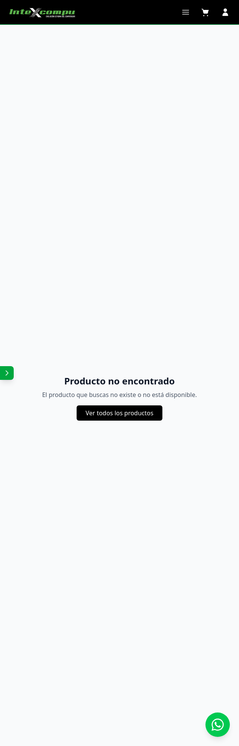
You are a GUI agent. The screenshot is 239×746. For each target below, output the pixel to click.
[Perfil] (225, 12)
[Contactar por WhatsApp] (217, 724)
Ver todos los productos (120, 413)
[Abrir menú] (185, 12)
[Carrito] (205, 12)
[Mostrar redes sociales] (7, 373)
